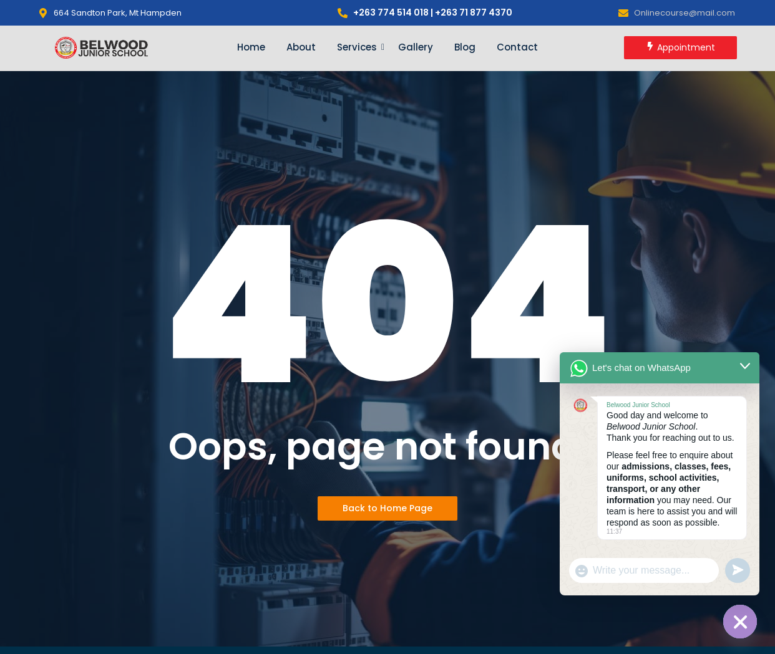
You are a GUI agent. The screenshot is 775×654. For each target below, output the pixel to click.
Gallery (415, 47)
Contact (517, 47)
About (301, 47)
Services (359, 47)
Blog (464, 47)
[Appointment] (680, 47)
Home (251, 47)
